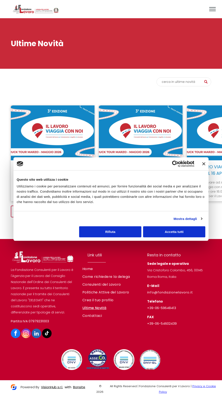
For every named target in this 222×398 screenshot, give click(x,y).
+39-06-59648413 (161, 308)
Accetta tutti (174, 232)
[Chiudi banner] (203, 163)
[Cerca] (184, 81)
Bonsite (79, 387)
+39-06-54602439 (162, 323)
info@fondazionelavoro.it (170, 292)
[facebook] (15, 334)
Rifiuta (110, 232)
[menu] (212, 9)
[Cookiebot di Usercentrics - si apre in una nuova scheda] (175, 164)
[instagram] (26, 334)
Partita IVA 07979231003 (30, 321)
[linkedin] (36, 334)
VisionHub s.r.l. (52, 387)
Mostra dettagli (185, 219)
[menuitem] (111, 269)
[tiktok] (47, 334)
